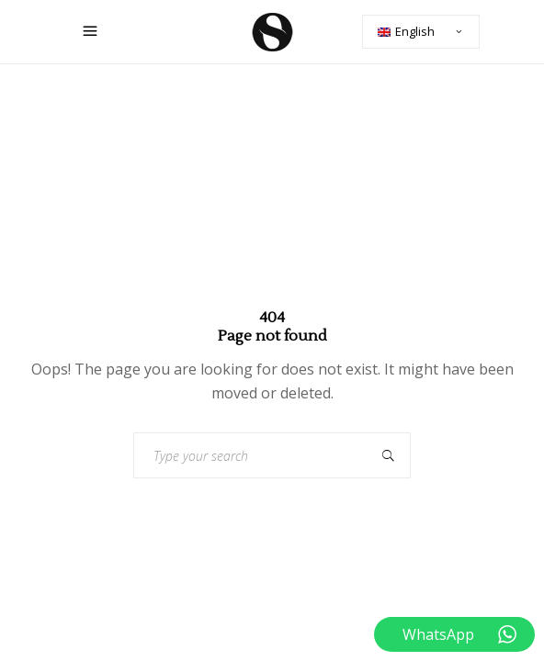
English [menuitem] (415, 31)
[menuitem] (421, 32)
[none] (421, 32)
